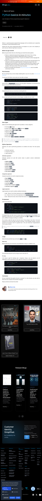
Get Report (31, 1)
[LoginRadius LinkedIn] (33, 495)
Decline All (6, 497)
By (11, 287)
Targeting (5, 491)
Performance (15, 488)
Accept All (12, 497)
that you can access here (25, 67)
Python (4, 22)
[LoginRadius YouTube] (40, 495)
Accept (18, 497)
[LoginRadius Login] (36, 5)
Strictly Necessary (5, 488)
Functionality (15, 491)
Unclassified (5, 494)
